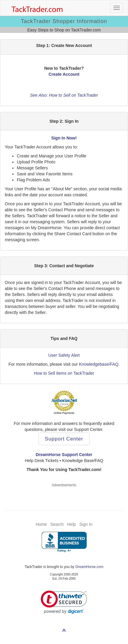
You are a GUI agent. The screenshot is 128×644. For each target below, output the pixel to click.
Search (57, 524)
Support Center (64, 439)
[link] (64, 602)
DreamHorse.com (89, 567)
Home (41, 524)
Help (71, 524)
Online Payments (64, 412)
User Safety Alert (64, 355)
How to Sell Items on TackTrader (64, 373)
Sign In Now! (64, 138)
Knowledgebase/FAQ (98, 364)
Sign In (85, 524)
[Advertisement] (64, 495)
